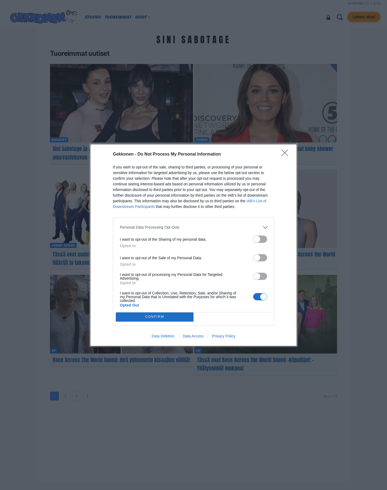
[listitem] (193, 227)
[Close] (286, 154)
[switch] (260, 239)
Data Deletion (163, 336)
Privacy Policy (223, 336)
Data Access (193, 336)
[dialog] (193, 245)
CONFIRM (155, 317)
